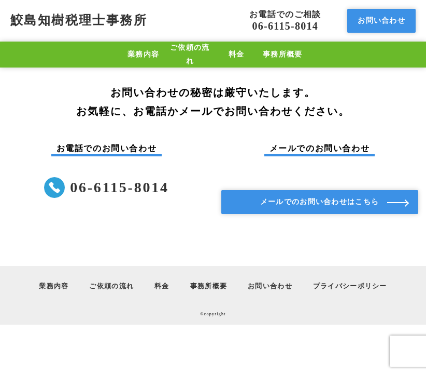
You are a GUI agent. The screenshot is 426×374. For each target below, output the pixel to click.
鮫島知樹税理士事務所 (78, 20)
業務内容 (143, 54)
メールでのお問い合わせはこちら (319, 201)
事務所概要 (282, 54)
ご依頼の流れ (189, 54)
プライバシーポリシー (350, 286)
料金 (237, 54)
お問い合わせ (381, 20)
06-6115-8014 (285, 21)
